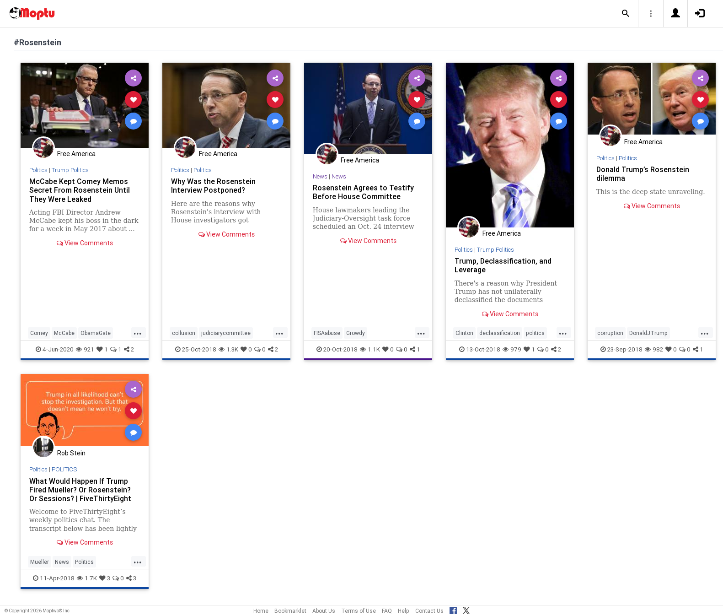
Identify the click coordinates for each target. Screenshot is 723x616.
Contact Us (429, 610)
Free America (76, 154)
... (138, 332)
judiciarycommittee (226, 333)
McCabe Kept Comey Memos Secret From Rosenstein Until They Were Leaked (79, 190)
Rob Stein (71, 453)
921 (85, 349)
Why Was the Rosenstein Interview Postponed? (213, 186)
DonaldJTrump (648, 333)
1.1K (370, 349)
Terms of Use (358, 610)
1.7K (87, 578)
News (320, 176)
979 (512, 349)
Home (260, 610)
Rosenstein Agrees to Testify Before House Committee (363, 192)
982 (654, 349)
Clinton (464, 333)
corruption (610, 333)
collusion (183, 333)
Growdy (355, 333)
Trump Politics (70, 170)
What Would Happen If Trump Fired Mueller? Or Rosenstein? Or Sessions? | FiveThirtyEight (80, 489)
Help (403, 610)
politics (535, 333)
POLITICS (64, 469)
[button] (626, 13)
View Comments (85, 243)
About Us (323, 610)
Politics (38, 170)
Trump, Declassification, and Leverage (503, 265)
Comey (39, 333)
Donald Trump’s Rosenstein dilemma (642, 174)
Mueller (39, 561)
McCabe (64, 333)
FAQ (387, 610)
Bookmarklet (290, 610)
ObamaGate (95, 333)
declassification (499, 333)
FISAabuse (327, 333)
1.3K (228, 349)
